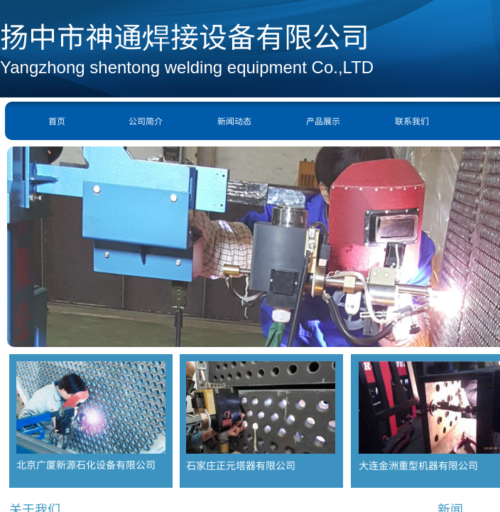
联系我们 (412, 120)
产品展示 (323, 120)
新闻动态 (234, 120)
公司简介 (146, 120)
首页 (56, 120)
